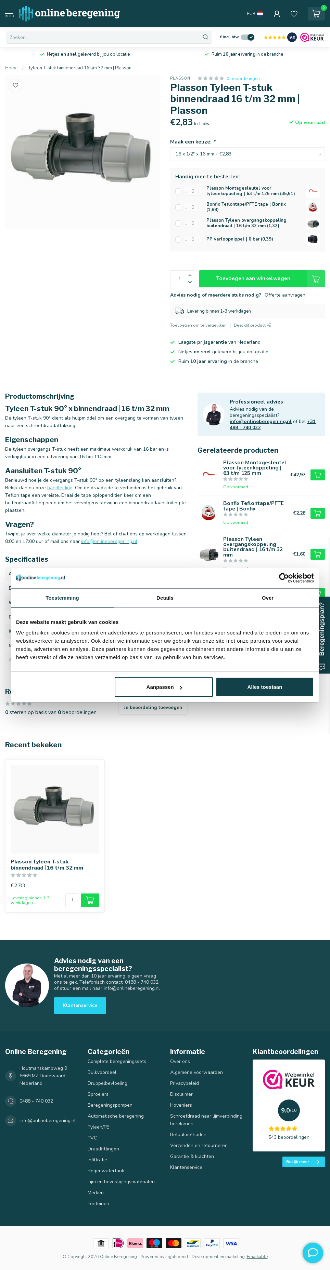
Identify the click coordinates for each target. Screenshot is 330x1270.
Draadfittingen (103, 1149)
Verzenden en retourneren (199, 1145)
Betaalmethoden (188, 1134)
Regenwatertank (106, 1170)
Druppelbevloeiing (107, 1083)
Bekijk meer (302, 1162)
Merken (96, 1192)
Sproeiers (98, 1094)
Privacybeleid (184, 1083)
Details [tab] (165, 597)
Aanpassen (164, 687)
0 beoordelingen (243, 78)
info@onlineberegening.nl (261, 421)
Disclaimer (181, 1094)
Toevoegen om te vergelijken (198, 325)
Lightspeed (176, 1256)
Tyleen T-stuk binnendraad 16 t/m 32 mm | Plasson (79, 68)
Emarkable (257, 1256)
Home (11, 68)
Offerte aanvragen (285, 295)
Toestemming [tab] (62, 597)
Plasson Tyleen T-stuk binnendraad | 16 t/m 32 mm (47, 865)
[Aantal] (72, 900)
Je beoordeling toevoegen (153, 708)
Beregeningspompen (110, 1105)
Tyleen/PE (98, 1127)
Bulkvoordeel (102, 1072)
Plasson (180, 78)
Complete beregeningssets (117, 1061)
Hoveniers (181, 1105)
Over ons (180, 1061)
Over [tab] (268, 597)
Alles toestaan (265, 687)
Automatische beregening (116, 1116)
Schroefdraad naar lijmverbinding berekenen (206, 1120)
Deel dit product (252, 325)
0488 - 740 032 (36, 1101)
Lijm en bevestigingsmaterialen (121, 1181)
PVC (92, 1138)
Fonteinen (98, 1203)
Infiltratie (97, 1160)
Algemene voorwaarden (196, 1072)
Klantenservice (80, 1005)
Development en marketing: (219, 1256)
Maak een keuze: (192, 141)
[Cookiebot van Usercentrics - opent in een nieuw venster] (284, 578)
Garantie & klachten (192, 1156)
